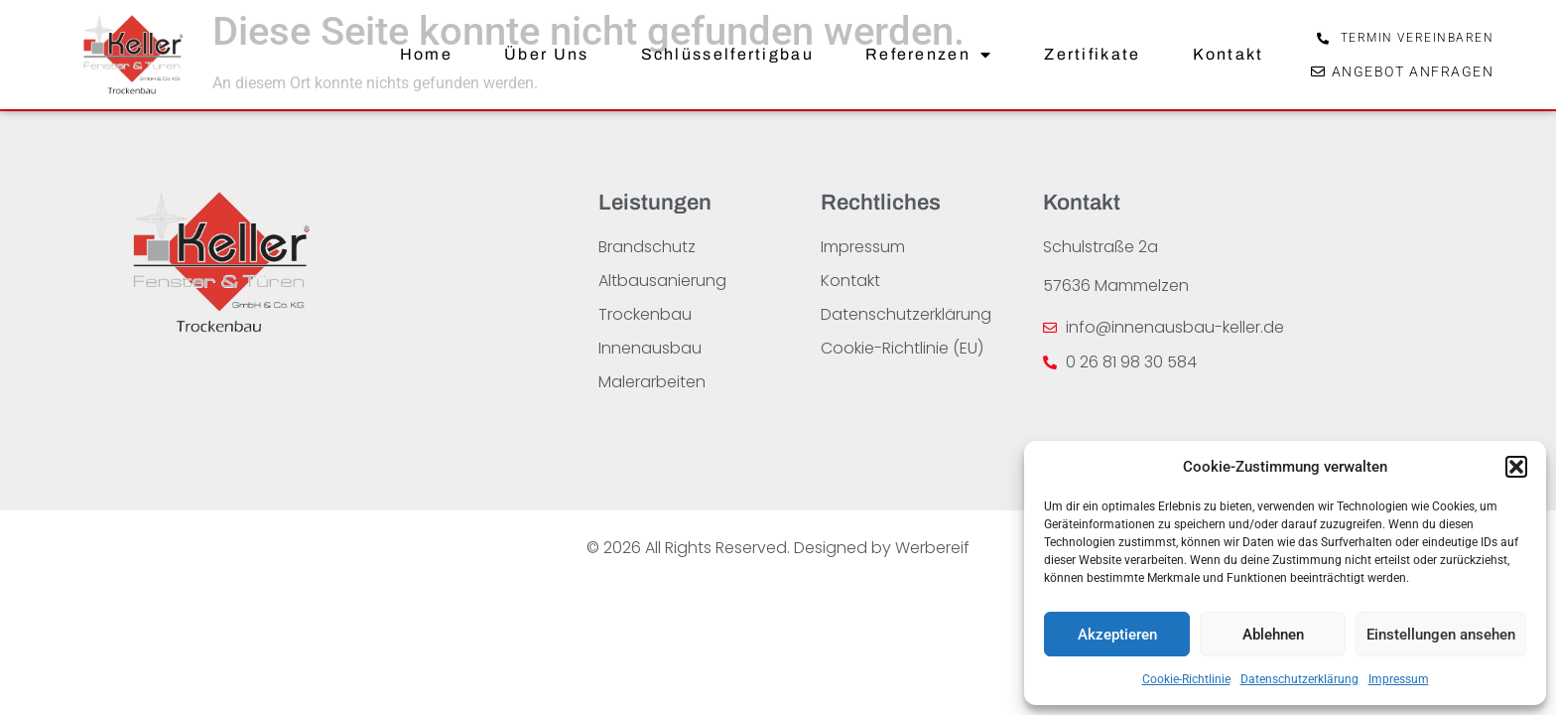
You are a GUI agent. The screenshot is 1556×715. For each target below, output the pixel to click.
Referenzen (928, 54)
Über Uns (546, 54)
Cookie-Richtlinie (1186, 679)
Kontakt (1228, 54)
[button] (1516, 467)
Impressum (1398, 679)
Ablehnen (1273, 635)
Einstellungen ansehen (1440, 635)
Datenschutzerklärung (1299, 679)
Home (426, 54)
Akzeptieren (1117, 635)
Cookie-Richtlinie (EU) (902, 348)
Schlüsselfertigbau (727, 54)
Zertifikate (1092, 54)
